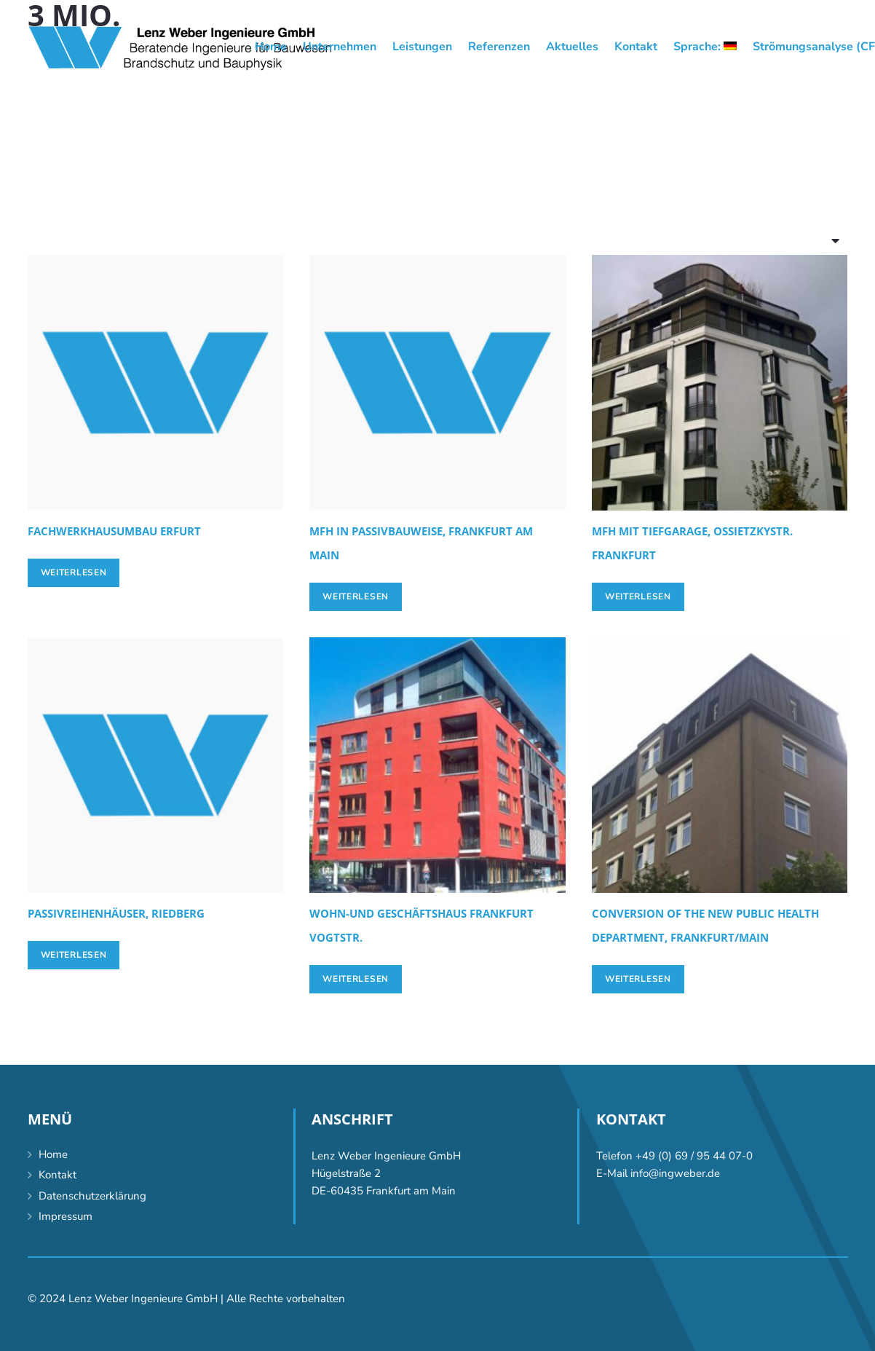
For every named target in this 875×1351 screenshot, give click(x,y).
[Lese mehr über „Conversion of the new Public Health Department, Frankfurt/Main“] (638, 979)
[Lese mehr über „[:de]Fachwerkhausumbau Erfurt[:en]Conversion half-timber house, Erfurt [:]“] (74, 572)
